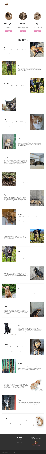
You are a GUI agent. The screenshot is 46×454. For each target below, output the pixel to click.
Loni (5, 271)
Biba (19, 288)
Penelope (6, 382)
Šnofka (20, 214)
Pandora (20, 363)
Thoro (5, 119)
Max (19, 66)
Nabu (5, 47)
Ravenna (6, 83)
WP (5, 452)
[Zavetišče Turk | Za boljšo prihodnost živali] (6, 5)
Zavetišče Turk (7, 451)
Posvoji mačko (19, 439)
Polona (6, 344)
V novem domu (19, 442)
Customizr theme (14, 452)
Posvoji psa (18, 440)
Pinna (19, 400)
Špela (5, 234)
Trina (5, 306)
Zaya (5, 195)
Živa (19, 102)
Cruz (19, 177)
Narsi (19, 251)
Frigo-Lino (7, 158)
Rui (19, 138)
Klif (19, 326)
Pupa (5, 418)
